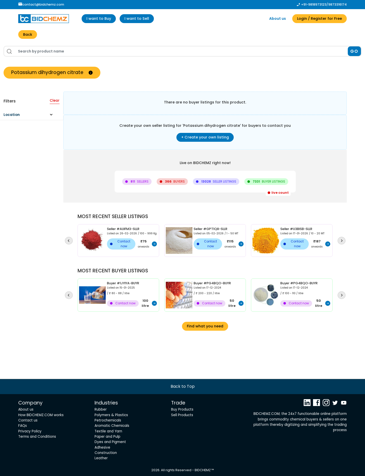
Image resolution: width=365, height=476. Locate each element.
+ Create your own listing (205, 137)
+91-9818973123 (313, 4)
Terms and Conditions (37, 436)
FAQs (22, 425)
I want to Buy (98, 18)
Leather (101, 458)
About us (277, 18)
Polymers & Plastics (111, 415)
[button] (30, 112)
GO (354, 51)
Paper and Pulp (107, 436)
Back (27, 34)
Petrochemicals (108, 420)
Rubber (101, 409)
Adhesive (102, 447)
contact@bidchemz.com (41, 4)
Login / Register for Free (319, 18)
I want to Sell (136, 18)
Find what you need (205, 326)
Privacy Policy (30, 431)
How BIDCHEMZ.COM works (41, 415)
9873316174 (337, 4)
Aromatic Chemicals (112, 425)
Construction (106, 452)
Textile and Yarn (108, 431)
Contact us (28, 420)
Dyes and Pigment (110, 441)
